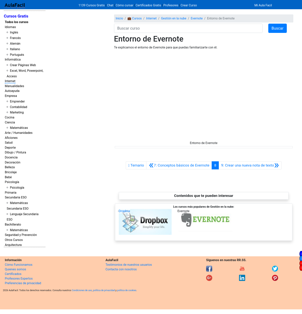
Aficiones (11, 138)
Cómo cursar (124, 5)
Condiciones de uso (82, 290)
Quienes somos (15, 269)
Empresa (11, 96)
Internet (10, 81)
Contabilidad (18, 107)
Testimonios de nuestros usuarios (129, 265)
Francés (15, 38)
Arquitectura (13, 245)
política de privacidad (104, 290)
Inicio (119, 18)
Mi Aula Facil (263, 5)
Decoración (12, 162)
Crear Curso (189, 5)
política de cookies (126, 290)
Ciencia (10, 122)
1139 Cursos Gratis (92, 5)
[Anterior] (179, 165)
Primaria (10, 192)
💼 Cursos (135, 18)
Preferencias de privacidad (23, 283)
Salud (9, 142)
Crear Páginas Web (23, 65)
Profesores (170, 5)
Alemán (15, 43)
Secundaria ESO (16, 197)
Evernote (197, 18)
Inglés (14, 32)
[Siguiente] (250, 165)
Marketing (16, 112)
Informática (13, 59)
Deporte (10, 147)
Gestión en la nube (173, 18)
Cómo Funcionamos (18, 265)
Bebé (8, 177)
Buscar (278, 28)
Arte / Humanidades (19, 133)
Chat (110, 5)
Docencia (11, 157)
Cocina (9, 117)
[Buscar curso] (188, 28)
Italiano (15, 49)
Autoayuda (12, 91)
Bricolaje (11, 172)
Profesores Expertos (19, 278)
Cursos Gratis (16, 16)
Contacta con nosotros (121, 269)
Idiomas (10, 27)
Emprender (17, 101)
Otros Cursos (14, 240)
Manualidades (14, 86)
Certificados (13, 274)
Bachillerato (13, 224)
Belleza (10, 167)
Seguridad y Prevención (21, 235)
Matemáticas (19, 128)
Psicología (12, 182)
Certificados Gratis (148, 5)
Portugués (17, 55)
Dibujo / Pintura (15, 152)
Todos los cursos (16, 22)
